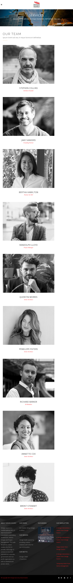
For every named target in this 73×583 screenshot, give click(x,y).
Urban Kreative (24, 578)
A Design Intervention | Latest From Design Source (63, 530)
